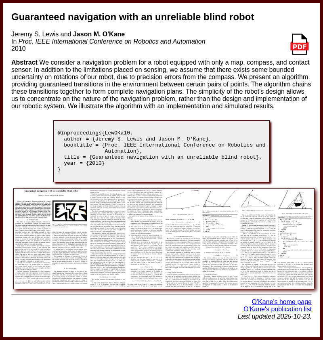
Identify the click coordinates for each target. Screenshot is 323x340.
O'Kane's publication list (277, 317)
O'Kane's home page (282, 310)
